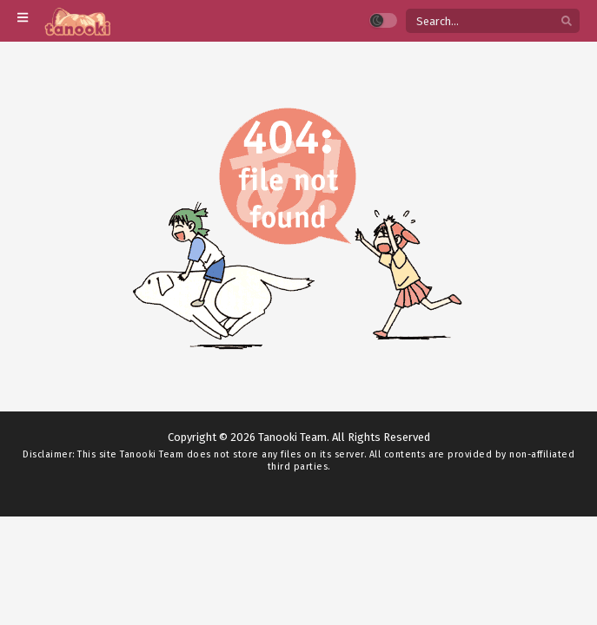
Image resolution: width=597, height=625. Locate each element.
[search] (566, 21)
